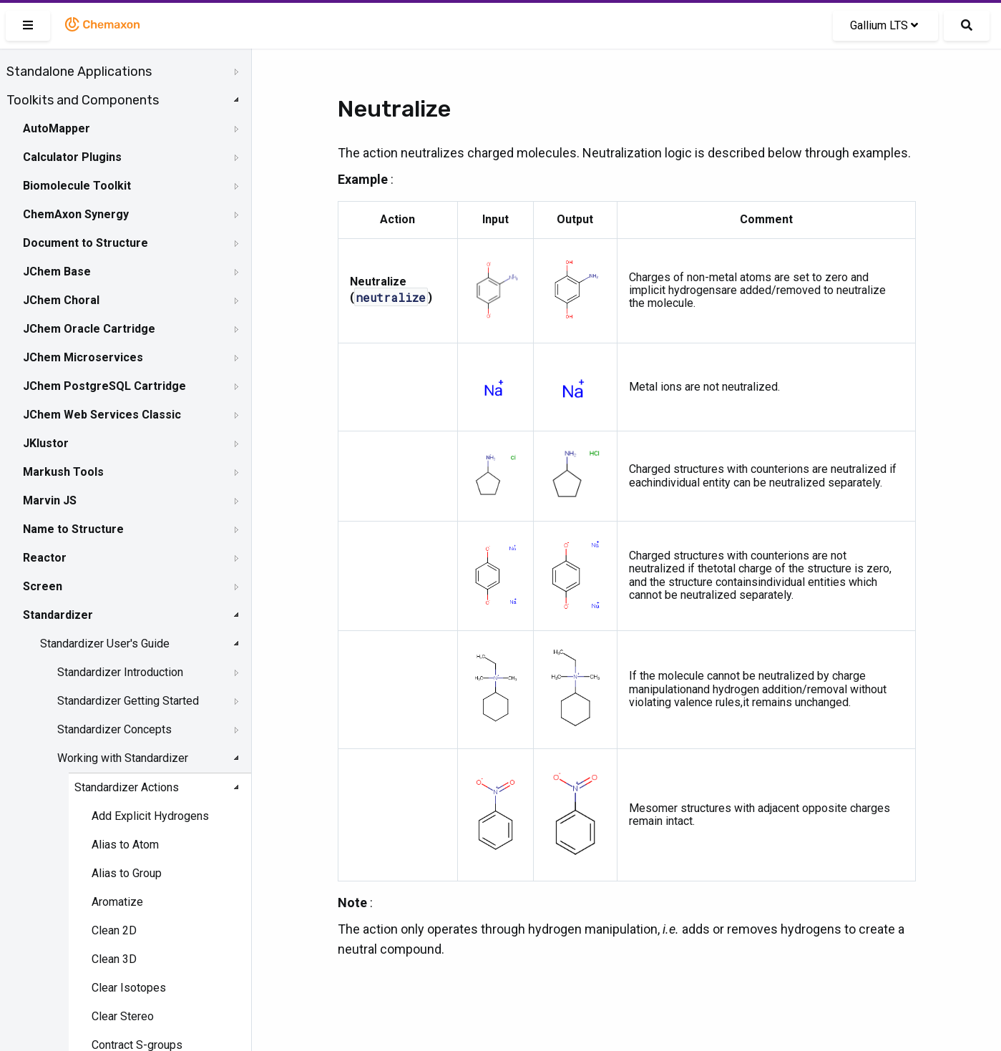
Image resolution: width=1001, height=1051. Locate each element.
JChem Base (57, 271)
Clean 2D (114, 930)
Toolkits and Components (82, 100)
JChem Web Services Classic (102, 414)
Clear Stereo (123, 1016)
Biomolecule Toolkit (77, 185)
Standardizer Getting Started (128, 701)
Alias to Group (127, 873)
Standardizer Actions (126, 787)
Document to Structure (85, 243)
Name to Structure (73, 529)
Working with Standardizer (122, 758)
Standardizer (58, 615)
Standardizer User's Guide (105, 643)
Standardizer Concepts (114, 729)
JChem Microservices (83, 357)
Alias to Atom (125, 844)
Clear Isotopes (129, 987)
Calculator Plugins (72, 157)
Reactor (45, 557)
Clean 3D (114, 959)
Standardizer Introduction (120, 672)
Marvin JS (50, 500)
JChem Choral (61, 300)
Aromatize (117, 902)
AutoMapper (56, 128)
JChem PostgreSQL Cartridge (104, 386)
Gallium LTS (884, 25)
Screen (42, 586)
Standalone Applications (79, 71)
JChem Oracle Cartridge (89, 329)
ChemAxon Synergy (76, 214)
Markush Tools (63, 472)
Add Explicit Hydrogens (150, 816)
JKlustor (46, 443)
